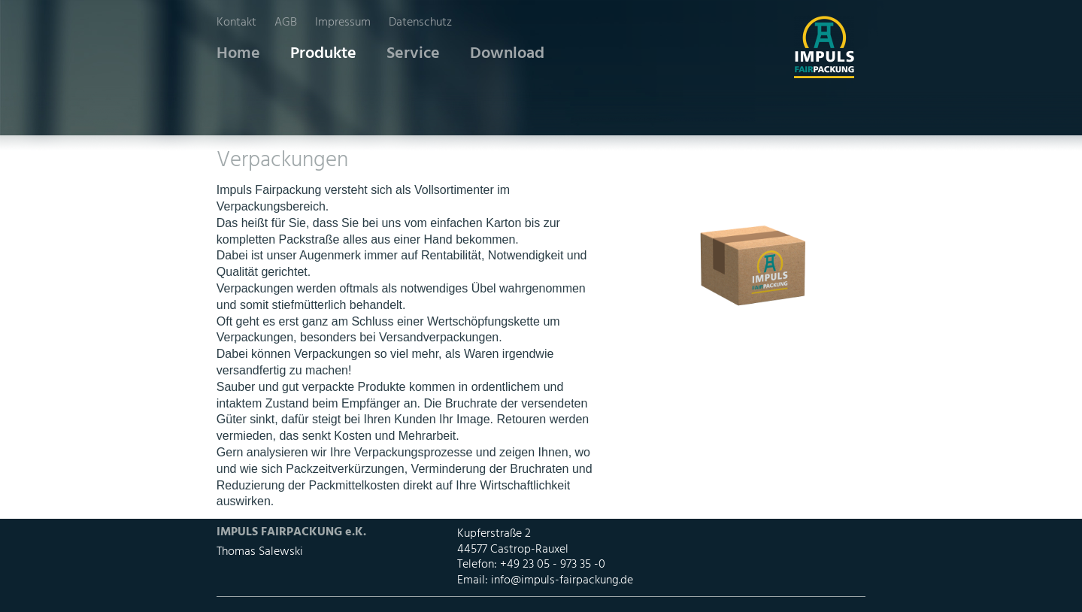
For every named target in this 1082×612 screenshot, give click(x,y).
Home (238, 53)
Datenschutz (420, 22)
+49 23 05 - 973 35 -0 (552, 564)
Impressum (343, 22)
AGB (285, 22)
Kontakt (236, 22)
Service (413, 53)
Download (507, 53)
